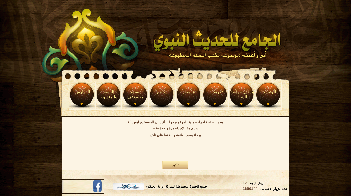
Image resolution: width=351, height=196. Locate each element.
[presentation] (175, 149)
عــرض (189, 92)
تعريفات (216, 92)
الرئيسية (268, 92)
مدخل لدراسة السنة (242, 94)
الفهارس (82, 92)
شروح (162, 92)
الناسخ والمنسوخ (108, 94)
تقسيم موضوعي (136, 94)
